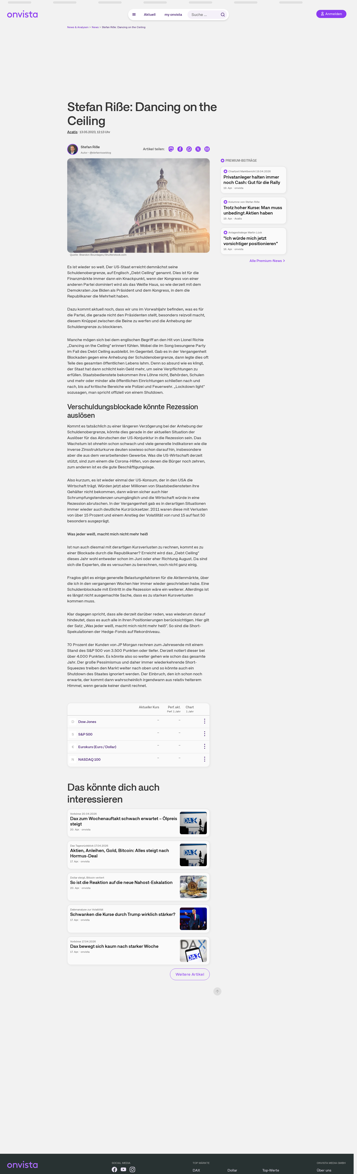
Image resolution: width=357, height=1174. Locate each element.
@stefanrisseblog (100, 152)
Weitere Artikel (190, 974)
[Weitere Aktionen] (204, 721)
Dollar (232, 1170)
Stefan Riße (90, 147)
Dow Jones (87, 721)
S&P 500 (85, 734)
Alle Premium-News (268, 260)
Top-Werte (270, 1170)
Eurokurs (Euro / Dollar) (97, 747)
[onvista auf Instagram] (132, 1170)
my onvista (173, 14)
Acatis (72, 132)
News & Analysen (78, 27)
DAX (196, 1170)
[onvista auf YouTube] (123, 1170)
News (95, 27)
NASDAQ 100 (89, 759)
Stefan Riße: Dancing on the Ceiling (123, 27)
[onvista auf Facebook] (114, 1170)
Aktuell (150, 14)
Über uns (324, 1170)
